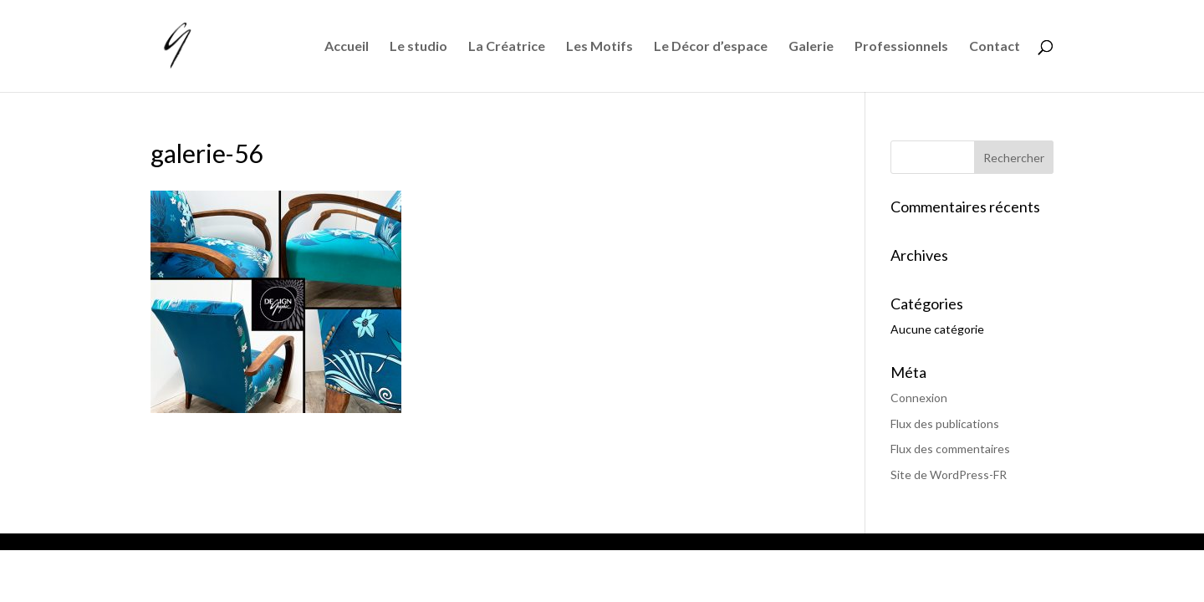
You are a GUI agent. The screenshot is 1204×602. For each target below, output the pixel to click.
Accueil (346, 47)
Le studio (418, 47)
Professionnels (901, 47)
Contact (994, 47)
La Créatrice (506, 47)
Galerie (811, 47)
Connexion (918, 397)
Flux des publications (944, 423)
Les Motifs (599, 47)
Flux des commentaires (950, 448)
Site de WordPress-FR (948, 474)
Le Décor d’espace (711, 47)
